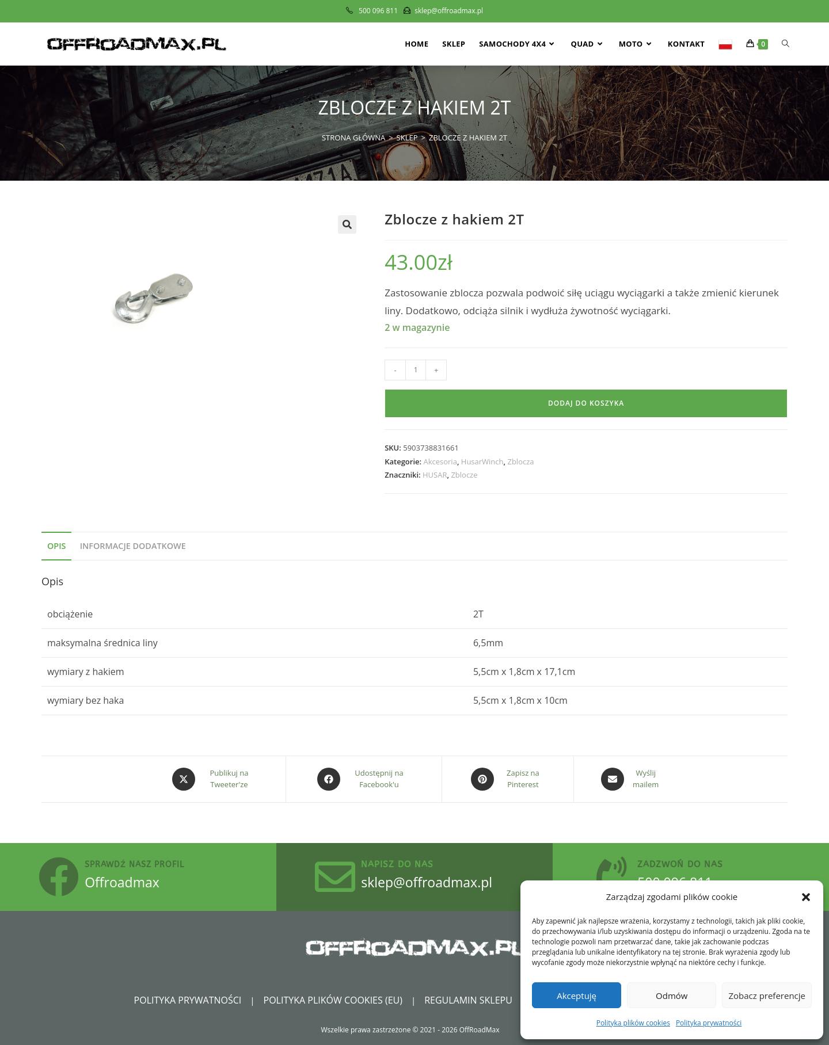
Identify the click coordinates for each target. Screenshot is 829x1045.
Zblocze (464, 475)
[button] (806, 897)
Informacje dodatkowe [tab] (133, 545)
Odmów (671, 995)
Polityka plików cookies (633, 1023)
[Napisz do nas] (335, 877)
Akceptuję (576, 995)
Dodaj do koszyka (586, 403)
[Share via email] (630, 779)
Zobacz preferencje (766, 995)
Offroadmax (122, 882)
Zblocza (520, 461)
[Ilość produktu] (415, 370)
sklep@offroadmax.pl (426, 882)
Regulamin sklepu (468, 1000)
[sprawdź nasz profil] (59, 877)
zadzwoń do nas (680, 864)
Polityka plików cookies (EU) (333, 1000)
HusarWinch (482, 461)
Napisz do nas (397, 864)
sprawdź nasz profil (134, 864)
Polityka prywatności (708, 1023)
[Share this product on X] (213, 779)
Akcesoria (440, 461)
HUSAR (435, 475)
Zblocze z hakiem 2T (468, 137)
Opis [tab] (56, 545)
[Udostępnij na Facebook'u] (363, 779)
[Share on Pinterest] (507, 779)
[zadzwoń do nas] (611, 877)
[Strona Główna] (353, 137)
